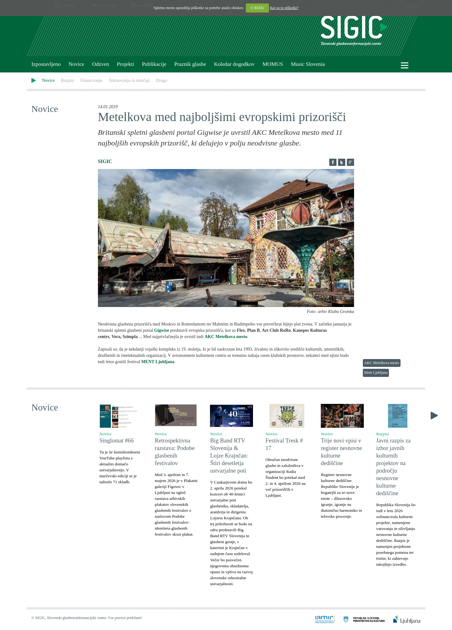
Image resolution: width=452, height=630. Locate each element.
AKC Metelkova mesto (381, 363)
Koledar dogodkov (234, 64)
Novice (76, 64)
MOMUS (272, 64)
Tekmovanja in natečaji (129, 80)
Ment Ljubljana (375, 372)
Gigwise (161, 330)
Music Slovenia (308, 64)
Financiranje (91, 80)
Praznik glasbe (190, 64)
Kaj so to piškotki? (284, 8)
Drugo (161, 80)
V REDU (257, 8)
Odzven (100, 64)
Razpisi (67, 80)
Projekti (125, 64)
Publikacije (154, 64)
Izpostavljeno (46, 64)
